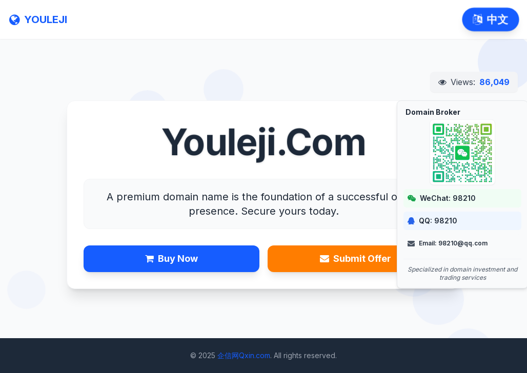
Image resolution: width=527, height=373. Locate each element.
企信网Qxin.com (243, 355)
